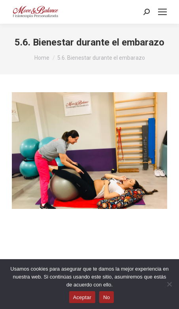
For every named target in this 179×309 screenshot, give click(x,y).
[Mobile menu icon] (162, 12)
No (106, 297)
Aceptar (82, 297)
